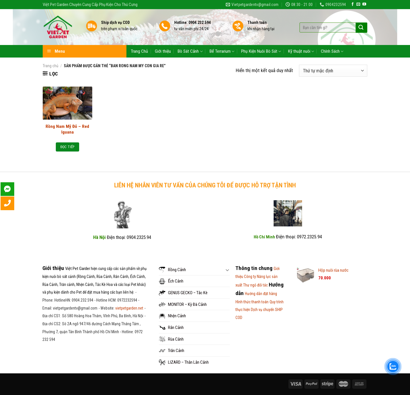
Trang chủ (50, 66)
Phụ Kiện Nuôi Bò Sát (261, 51)
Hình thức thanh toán (251, 302)
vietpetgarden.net (129, 308)
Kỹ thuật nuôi (301, 51)
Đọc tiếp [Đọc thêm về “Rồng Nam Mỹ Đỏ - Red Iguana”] (67, 147)
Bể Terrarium (222, 51)
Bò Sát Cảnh (190, 51)
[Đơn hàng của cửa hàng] (333, 71)
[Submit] (361, 27)
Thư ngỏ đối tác (255, 285)
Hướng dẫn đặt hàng (261, 293)
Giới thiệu (163, 51)
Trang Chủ (139, 51)
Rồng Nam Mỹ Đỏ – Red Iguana (67, 129)
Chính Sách (332, 51)
